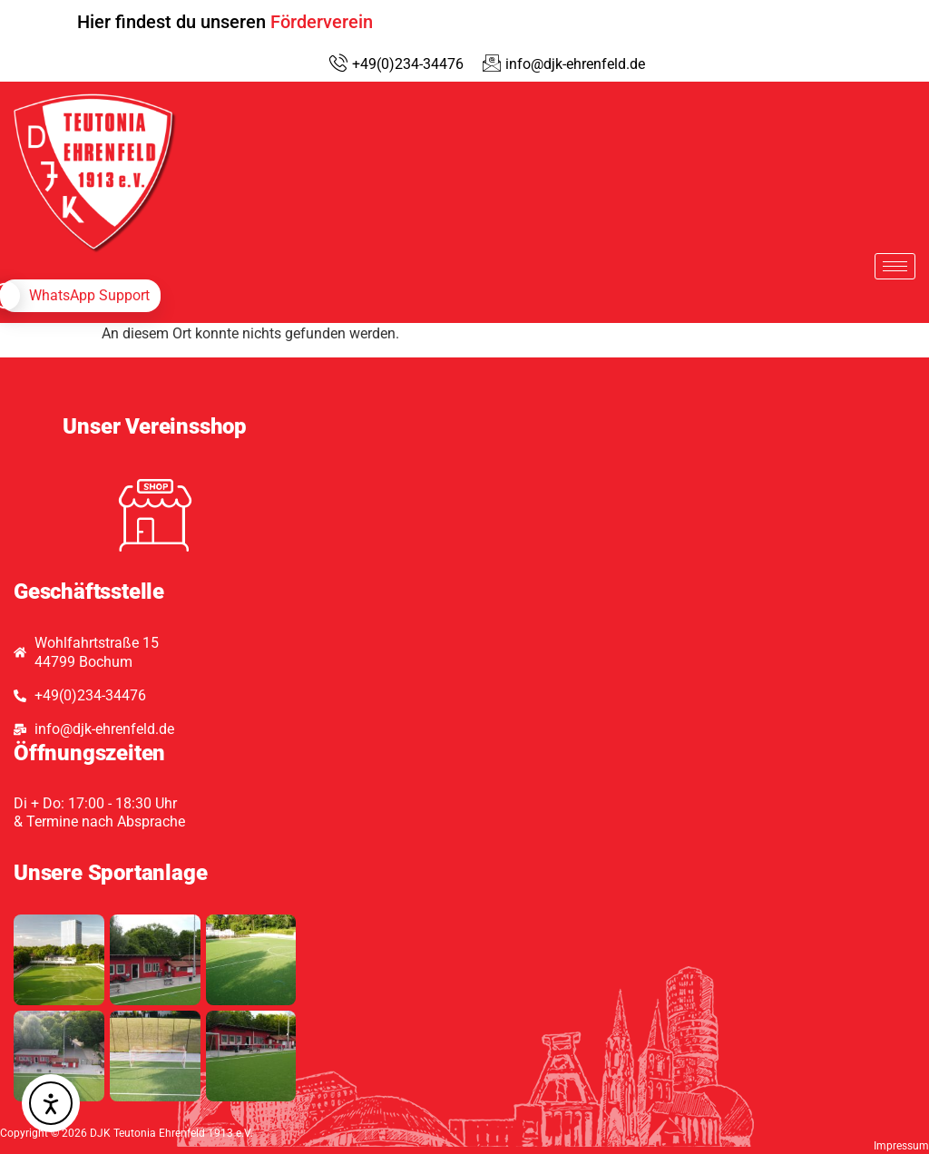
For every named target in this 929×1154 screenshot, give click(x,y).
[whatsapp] (80, 295)
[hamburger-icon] (895, 266)
